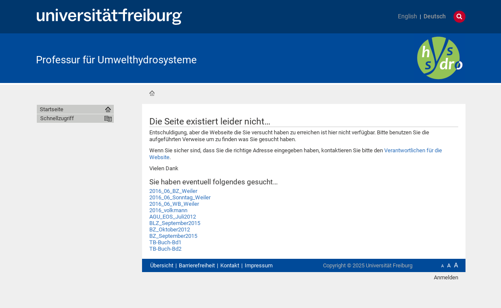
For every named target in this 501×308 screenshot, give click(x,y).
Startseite (151, 93)
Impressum (259, 265)
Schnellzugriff (57, 118)
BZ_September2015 (173, 236)
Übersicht (161, 265)
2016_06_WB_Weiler (174, 204)
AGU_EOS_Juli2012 (172, 216)
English (407, 16)
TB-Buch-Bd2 (165, 249)
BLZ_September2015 (174, 223)
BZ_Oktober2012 (169, 229)
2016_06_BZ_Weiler (173, 191)
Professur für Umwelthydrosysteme (116, 60)
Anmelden (446, 277)
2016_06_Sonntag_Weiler (179, 197)
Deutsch (435, 16)
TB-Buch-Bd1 (165, 242)
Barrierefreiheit (197, 265)
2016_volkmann (168, 210)
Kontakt (229, 265)
